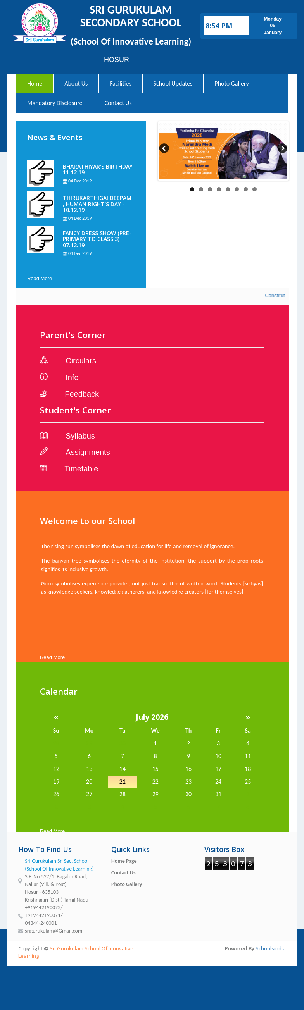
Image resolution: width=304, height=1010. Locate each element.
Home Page (124, 861)
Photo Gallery (231, 83)
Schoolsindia (271, 948)
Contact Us (117, 103)
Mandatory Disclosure (54, 103)
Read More (39, 278)
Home (34, 83)
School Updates (173, 83)
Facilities (120, 83)
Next (281, 149)
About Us (76, 83)
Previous (165, 149)
